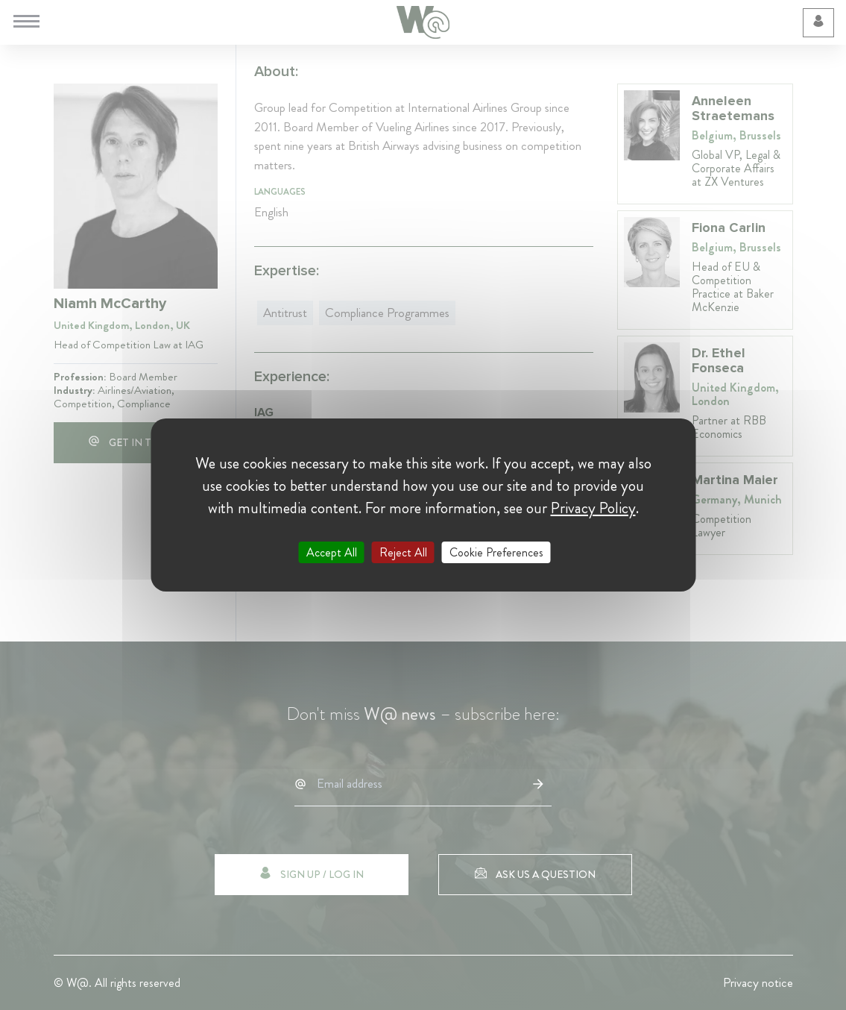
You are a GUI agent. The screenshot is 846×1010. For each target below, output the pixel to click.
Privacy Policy (593, 508)
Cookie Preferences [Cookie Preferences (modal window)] (496, 552)
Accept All (331, 552)
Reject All (403, 552)
